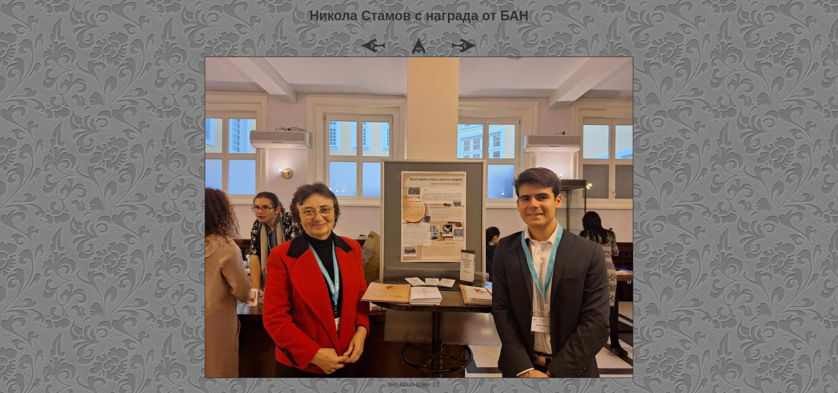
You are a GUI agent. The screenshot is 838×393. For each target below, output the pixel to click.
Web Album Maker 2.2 (413, 385)
